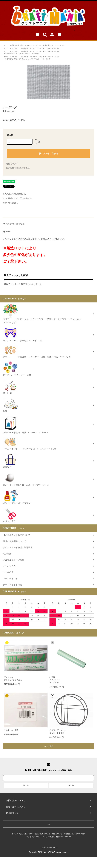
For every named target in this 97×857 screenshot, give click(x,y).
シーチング (60, 45)
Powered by (48, 852)
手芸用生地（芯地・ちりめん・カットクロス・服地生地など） (32, 45)
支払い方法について (26, 834)
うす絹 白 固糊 (11, 730)
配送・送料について (42, 834)
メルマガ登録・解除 (52, 837)
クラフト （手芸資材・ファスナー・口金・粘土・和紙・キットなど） (36, 48)
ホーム (6, 45)
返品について (12, 164)
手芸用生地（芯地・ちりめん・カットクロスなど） (22, 53)
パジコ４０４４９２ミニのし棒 (54, 680)
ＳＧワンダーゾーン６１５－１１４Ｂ (57, 731)
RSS (63, 837)
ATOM (68, 837)
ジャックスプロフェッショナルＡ (13, 678)
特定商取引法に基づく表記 (17, 168)
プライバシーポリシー (34, 837)
